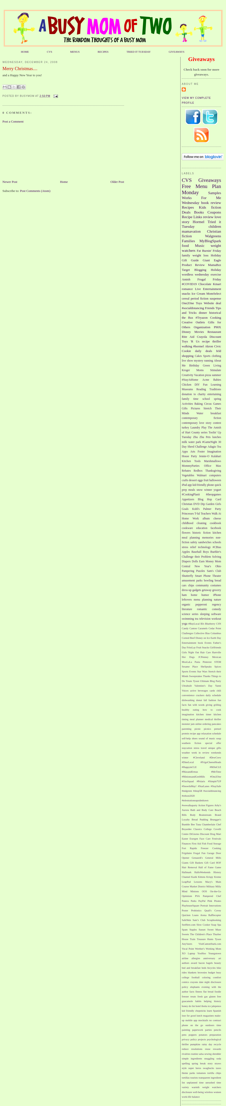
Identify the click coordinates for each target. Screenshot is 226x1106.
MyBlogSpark (210, 241)
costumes (216, 585)
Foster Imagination (209, 451)
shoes (195, 738)
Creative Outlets (193, 322)
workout (216, 618)
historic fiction (201, 532)
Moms (200, 370)
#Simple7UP (214, 781)
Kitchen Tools (191, 461)
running (208, 360)
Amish (186, 279)
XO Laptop (188, 953)
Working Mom (213, 948)
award (194, 963)
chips (191, 585)
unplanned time (195, 1082)
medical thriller (213, 719)
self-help (186, 738)
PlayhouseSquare (190, 905)
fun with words (196, 705)
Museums (187, 389)
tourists (194, 1077)
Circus (208, 403)
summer (216, 375)
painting (186, 1030)
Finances (186, 843)
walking (187, 346)
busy (218, 972)
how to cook (212, 709)
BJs (202, 623)
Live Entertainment (208, 289)
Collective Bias (202, 633)
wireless (208, 1092)
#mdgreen (187, 791)
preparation (215, 1034)
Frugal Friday (209, 279)
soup (218, 738)
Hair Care (205, 652)
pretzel (217, 729)
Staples (193, 929)
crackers (200, 695)
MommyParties (190, 465)
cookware (187, 528)
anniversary (209, 958)
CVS (49, 51)
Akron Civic (213, 346)
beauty (217, 963)
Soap (213, 924)
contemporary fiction (201, 418)
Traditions (215, 389)
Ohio (218, 566)
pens (184, 1034)
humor (205, 595)
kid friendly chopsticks (194, 1010)
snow (200, 489)
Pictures (195, 408)
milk (184, 442)
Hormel (198, 222)
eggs (200, 480)
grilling (217, 705)
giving (209, 705)
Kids (202, 207)
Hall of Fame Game (209, 867)
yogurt (217, 489)
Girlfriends (215, 647)
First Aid (196, 843)
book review (211, 203)
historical (215, 312)
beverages (203, 690)
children (215, 226)
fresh (200, 996)
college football (190, 977)
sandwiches (205, 542)
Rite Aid (188, 337)
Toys (199, 303)
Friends (209, 308)
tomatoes (201, 1073)
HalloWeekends (202, 872)
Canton (193, 628)
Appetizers (188, 499)
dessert (193, 480)
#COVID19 (189, 284)
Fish (204, 843)
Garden (210, 504)
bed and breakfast (191, 968)
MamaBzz (214, 265)
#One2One (215, 776)
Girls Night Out (190, 652)
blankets (192, 972)
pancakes (216, 724)
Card (218, 499)
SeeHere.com (189, 924)
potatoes (203, 1034)
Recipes (188, 207)
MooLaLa (187, 662)
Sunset (202, 929)
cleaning (202, 523)
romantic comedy (209, 609)
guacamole (187, 1001)
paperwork (197, 1030)
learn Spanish (214, 1010)
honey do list (188, 1006)
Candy (185, 628)
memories (207, 537)
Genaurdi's (197, 857)
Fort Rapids (189, 848)
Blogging (200, 270)
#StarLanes (204, 786)
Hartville (216, 652)
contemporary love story (197, 423)
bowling (208, 580)
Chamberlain (208, 824)
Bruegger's (215, 819)
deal (218, 303)
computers (215, 475)
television (204, 618)
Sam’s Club (199, 920)
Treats (189, 681)
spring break (199, 1063)
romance (187, 289)
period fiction (199, 298)
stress (196, 748)
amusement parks (192, 580)
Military (210, 886)
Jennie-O (204, 456)
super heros (194, 1068)
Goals (185, 509)
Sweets (185, 934)
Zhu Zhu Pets (202, 437)
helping (208, 1001)
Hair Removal (189, 867)
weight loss (200, 255)
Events (208, 642)
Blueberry (210, 623)
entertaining (214, 394)
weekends (216, 752)
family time (190, 399)
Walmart (202, 475)
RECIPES (103, 51)
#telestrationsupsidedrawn (195, 800)
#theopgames (213, 494)
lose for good (189, 1015)
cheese (217, 518)
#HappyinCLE (189, 767)
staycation (187, 748)
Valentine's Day (203, 685)
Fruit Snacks (202, 647)
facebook (216, 528)
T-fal (197, 513)
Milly (218, 886)
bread (218, 580)
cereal (185, 298)
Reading (201, 389)
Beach (218, 810)
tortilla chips (214, 1073)
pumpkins (195, 1044)
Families (188, 241)
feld (218, 351)
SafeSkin (186, 920)
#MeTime (216, 771)
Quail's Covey (212, 910)
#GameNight (209, 442)
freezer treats (189, 996)
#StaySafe (216, 786)
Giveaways (209, 180)
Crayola (202, 337)
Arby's (217, 805)
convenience (188, 695)
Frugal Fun (199, 853)
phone (210, 485)
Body (193, 815)
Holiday (216, 270)
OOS (204, 891)
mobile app (191, 1020)
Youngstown (214, 953)
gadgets (196, 590)
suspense (215, 298)
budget (211, 972)
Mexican (216, 657)
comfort (217, 977)
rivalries (186, 1054)
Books (199, 212)
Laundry (195, 427)
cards (212, 690)
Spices (217, 666)
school (206, 399)
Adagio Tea (214, 446)
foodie (217, 991)
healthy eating (190, 709)
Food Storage (214, 843)
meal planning (191, 537)
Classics (198, 829)
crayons (194, 982)
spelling (186, 1063)
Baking (198, 403)
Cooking (215, 317)
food (185, 245)
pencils (217, 1030)
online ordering (203, 724)
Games (217, 403)
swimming (188, 618)
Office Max (212, 465)
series (195, 614)
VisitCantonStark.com (209, 944)
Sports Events (189, 671)
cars (184, 585)
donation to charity (194, 394)
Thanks (207, 676)
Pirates (217, 901)
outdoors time (213, 1025)
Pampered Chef (212, 896)
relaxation (206, 733)
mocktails (203, 1020)
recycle (217, 1044)
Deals (186, 212)
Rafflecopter (214, 915)
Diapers (186, 561)
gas (206, 996)
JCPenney (203, 657)
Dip (202, 504)
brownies (202, 972)
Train (192, 939)
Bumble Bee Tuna (191, 824)
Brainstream (205, 815)
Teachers (206, 513)
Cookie (186, 351)
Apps (185, 451)
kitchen (217, 532)
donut (199, 700)
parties (208, 1030)
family (186, 255)
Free (186, 186)
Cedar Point (215, 628)
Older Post (117, 182)
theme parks (188, 1073)
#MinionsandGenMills (193, 776)
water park (194, 442)
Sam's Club (214, 571)
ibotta (204, 1006)
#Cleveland (199, 757)
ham (184, 595)
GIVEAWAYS (176, 51)
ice (209, 1006)
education (201, 528)
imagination (188, 714)
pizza (208, 375)
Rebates (186, 470)
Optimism (187, 896)
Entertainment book (192, 642)
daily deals (203, 351)
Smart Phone (203, 576)
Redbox (198, 470)
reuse (208, 1049)
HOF (218, 862)
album (206, 518)
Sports (207, 356)
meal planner (196, 719)
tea (196, 618)
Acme (205, 379)
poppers (193, 1034)
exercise (216, 274)
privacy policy (189, 1039)
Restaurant (214, 332)
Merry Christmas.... (19, 68)
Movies (199, 332)
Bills (184, 815)
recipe (206, 341)
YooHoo (202, 953)
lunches (216, 437)
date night (204, 982)
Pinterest (207, 662)
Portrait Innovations (210, 905)
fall (205, 700)
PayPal (202, 901)
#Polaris (201, 781)
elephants (195, 987)
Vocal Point (188, 948)
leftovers (187, 599)
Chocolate (204, 284)
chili (219, 690)
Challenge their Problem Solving (201, 556)
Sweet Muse (214, 929)
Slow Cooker (203, 924)
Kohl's (195, 509)
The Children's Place (201, 934)
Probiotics (196, 910)
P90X (217, 327)
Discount (215, 337)
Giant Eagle (212, 260)
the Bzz (187, 317)
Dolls (195, 561)
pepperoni (201, 604)
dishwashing (188, 700)
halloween (215, 480)
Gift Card (209, 862)
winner (208, 489)
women (217, 1092)
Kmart (217, 284)
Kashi (194, 877)
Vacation (199, 375)
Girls (218, 504)
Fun (205, 384)
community (202, 585)
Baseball (196, 551)
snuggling (209, 1058)
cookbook (215, 523)
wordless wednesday (195, 274)
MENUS (75, 51)
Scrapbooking (214, 920)
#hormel (198, 346)
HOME (25, 51)
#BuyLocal (194, 623)
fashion (212, 700)
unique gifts (214, 748)
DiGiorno (194, 834)
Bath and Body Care (201, 810)
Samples (214, 193)
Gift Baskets (196, 862)
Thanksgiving (213, 470)
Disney (186, 332)
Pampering (188, 571)
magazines (208, 1015)
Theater (216, 576)
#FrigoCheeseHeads (210, 762)
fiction (216, 207)
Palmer (207, 509)
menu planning (203, 599)
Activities (187, 403)
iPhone (217, 595)
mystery (198, 360)
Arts (192, 451)
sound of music (206, 738)
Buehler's (215, 551)
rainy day (207, 1044)
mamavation (191, 231)
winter (185, 757)
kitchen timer (204, 714)
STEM (217, 662)
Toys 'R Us (190, 341)
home (194, 595)
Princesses (188, 513)
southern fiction (191, 743)
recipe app (195, 733)
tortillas (186, 1077)
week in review (200, 752)
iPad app (187, 485)
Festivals (216, 838)
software (216, 614)
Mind (184, 891)
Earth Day (216, 638)
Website (209, 303)
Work (196, 518)
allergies (196, 958)
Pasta (197, 662)
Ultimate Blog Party (210, 681)
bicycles (211, 968)
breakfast (216, 413)
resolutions (196, 1049)
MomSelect (213, 293)
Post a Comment (13, 121)
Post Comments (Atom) (35, 191)
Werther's (200, 948)
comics (185, 982)
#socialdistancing (193, 308)
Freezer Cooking (211, 848)
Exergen (194, 838)
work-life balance (191, 1096)
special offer (213, 743)
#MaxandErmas (190, 771)
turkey (185, 427)
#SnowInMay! (189, 786)
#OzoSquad (188, 781)
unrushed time (213, 1082)
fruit (206, 480)
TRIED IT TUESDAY (139, 51)
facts (191, 991)
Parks (193, 901)
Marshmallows (212, 461)
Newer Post (9, 182)
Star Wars (202, 671)
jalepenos (216, 1006)
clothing (216, 356)
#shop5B (197, 791)
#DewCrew (215, 757)
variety (185, 1087)
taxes (218, 1068)
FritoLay (191, 647)
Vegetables (188, 475)
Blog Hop (205, 499)
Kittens (201, 877)
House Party (189, 456)
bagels (209, 963)
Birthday (194, 365)
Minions (194, 891)
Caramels (203, 628)
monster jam (188, 724)
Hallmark (186, 872)
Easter (185, 838)
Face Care (205, 838)
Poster (185, 910)
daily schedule (213, 695)
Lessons (198, 881)
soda (218, 1058)
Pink (210, 901)
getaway (207, 590)
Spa (219, 924)
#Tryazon (202, 317)
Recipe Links (192, 217)
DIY (197, 384)
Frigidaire (187, 853)
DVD (196, 504)
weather (186, 752)
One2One (188, 303)
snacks (186, 293)
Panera (185, 901)
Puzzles (200, 571)
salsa (201, 1054)
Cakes (198, 356)
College (208, 829)
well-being (198, 1092)
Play (204, 427)
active (193, 690)
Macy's (209, 881)
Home (64, 182)
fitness (198, 991)
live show (187, 360)
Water (200, 413)
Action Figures (206, 805)
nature (217, 599)
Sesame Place (190, 666)
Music (200, 245)
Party (218, 509)
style (184, 1068)
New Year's (203, 566)
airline (185, 958)
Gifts (184, 408)
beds (204, 968)
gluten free (215, 996)
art (219, 958)
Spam (185, 929)
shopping (188, 356)
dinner (203, 312)
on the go (196, 1025)
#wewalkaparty (189, 805)
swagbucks (208, 1068)
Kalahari (216, 456)
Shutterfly (187, 576)
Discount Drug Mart (210, 834)
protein (185, 733)
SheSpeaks (206, 666)
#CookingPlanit (191, 494)
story (210, 1063)
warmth (195, 1087)
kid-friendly (199, 485)
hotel (198, 1006)
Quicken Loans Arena (194, 915)
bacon (201, 963)
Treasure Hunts (205, 939)
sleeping (205, 614)
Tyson (196, 681)
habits (198, 1001)
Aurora (185, 810)
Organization (202, 327)
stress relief (189, 547)
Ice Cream (198, 293)
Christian (187, 504)
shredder (216, 1054)
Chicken (186, 384)
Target (186, 270)
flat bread (208, 991)
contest (217, 423)
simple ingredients (192, 1058)
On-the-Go (215, 891)
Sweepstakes (195, 676)
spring (217, 399)
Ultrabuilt (187, 685)
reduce (185, 1049)
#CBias (217, 547)
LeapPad (186, 881)
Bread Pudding (200, 819)
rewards (217, 1049)
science (186, 614)
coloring (206, 977)
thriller (216, 341)
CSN (218, 623)
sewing (208, 1054)
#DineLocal (188, 762)
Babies (217, 379)
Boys (206, 551)
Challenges (187, 633)
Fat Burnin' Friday (209, 250)
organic (186, 604)
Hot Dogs (188, 657)
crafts (185, 480)
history (217, 1001)
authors (185, 963)
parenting (186, 729)
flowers (186, 532)
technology (204, 547)
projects (202, 1039)
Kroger (186, 370)
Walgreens (213, 236)
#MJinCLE (215, 767)
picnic (198, 729)
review (208, 217)
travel (204, 748)
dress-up (187, 590)
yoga (184, 623)
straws (217, 1063)
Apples (186, 551)
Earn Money (206, 561)
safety (193, 542)
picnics (207, 729)
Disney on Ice (203, 638)
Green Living (212, 365)
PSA (197, 896)
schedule (216, 733)
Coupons (214, 212)
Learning (216, 384)
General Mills (213, 857)
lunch (199, 1015)
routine (194, 1054)
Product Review (193, 265)
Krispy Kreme (213, 877)
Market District (197, 886)
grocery (216, 590)
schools (216, 542)
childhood (187, 523)
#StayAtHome (190, 379)
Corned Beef (188, 638)
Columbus (216, 633)
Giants (185, 862)
